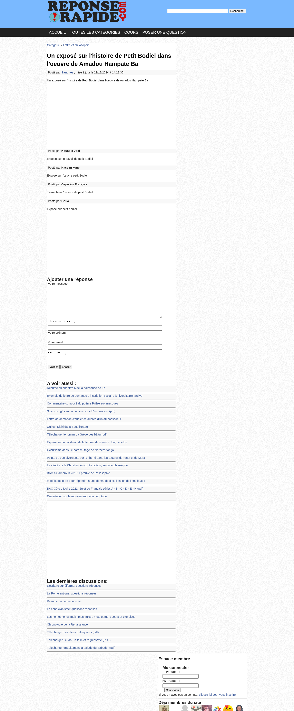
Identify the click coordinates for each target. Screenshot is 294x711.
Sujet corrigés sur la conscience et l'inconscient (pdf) (79, 408)
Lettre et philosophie (75, 43)
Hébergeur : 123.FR (136, 703)
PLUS (208, 703)
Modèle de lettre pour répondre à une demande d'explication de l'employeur (94, 474)
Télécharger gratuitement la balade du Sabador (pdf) (79, 637)
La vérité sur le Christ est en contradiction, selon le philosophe (85, 459)
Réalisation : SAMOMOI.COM (178, 703)
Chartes (55, 703)
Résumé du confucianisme (63, 593)
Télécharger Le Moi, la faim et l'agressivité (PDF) (77, 630)
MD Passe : (189, 68)
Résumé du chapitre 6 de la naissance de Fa (75, 385)
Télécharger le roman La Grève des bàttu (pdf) (76, 430)
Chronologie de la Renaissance (66, 615)
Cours (131, 31)
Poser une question (164, 31)
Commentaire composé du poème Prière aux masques (81, 400)
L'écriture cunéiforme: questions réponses (73, 578)
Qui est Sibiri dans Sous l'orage (66, 422)
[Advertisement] (111, 112)
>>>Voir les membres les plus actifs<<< (203, 141)
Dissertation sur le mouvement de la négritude (75, 489)
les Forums (106, 703)
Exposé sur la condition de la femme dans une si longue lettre (85, 437)
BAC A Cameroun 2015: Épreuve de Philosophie (77, 467)
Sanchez (67, 70)
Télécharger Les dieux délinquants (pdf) (71, 622)
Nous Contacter (79, 703)
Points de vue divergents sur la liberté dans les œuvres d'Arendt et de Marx (93, 452)
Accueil (57, 31)
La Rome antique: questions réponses (70, 585)
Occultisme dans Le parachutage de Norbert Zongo (79, 445)
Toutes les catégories (95, 31)
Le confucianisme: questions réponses (71, 600)
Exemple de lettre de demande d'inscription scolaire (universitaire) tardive (92, 393)
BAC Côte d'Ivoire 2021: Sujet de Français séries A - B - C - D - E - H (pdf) (93, 482)
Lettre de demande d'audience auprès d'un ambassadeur (82, 415)
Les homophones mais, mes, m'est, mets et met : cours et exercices (89, 608)
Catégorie (53, 43)
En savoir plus (144, 697)
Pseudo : (189, 59)
